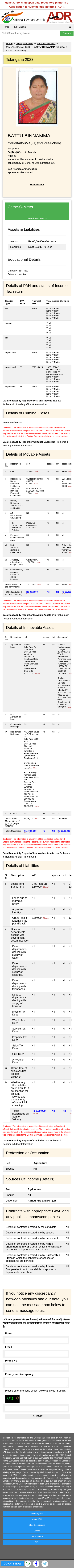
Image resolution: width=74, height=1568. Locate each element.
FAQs (37, 1542)
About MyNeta (37, 1513)
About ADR (37, 1519)
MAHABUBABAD (46, 43)
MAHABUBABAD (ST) (18, 47)
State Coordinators (37, 1525)
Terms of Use (37, 1536)
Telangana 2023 (24, 43)
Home (6, 26)
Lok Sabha (20, 26)
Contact (37, 1531)
